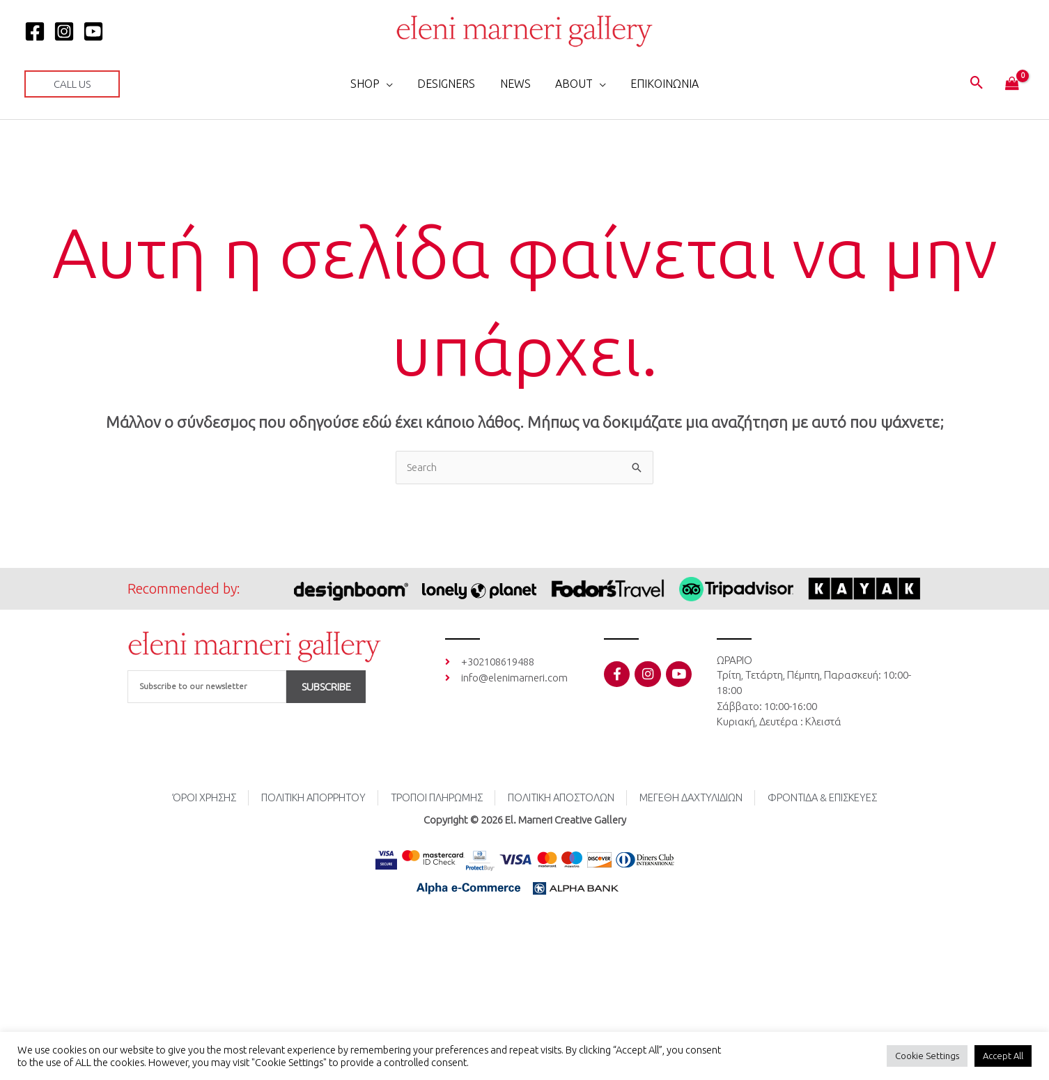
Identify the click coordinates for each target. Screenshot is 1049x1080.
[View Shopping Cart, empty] (1012, 84)
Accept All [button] (1003, 1055)
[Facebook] (34, 31)
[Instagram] (64, 31)
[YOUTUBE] (93, 31)
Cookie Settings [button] (927, 1055)
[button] (72, 84)
